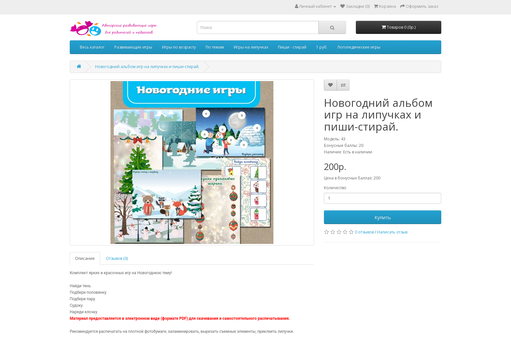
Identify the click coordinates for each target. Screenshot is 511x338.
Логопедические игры (358, 47)
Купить (382, 217)
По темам (215, 47)
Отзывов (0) (117, 258)
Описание (85, 258)
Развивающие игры (133, 47)
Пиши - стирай (292, 47)
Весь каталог (92, 47)
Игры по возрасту (179, 47)
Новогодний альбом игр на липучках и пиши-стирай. (147, 66)
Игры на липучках (251, 47)
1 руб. (322, 47)
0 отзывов (364, 232)
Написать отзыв (392, 232)
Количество (335, 187)
